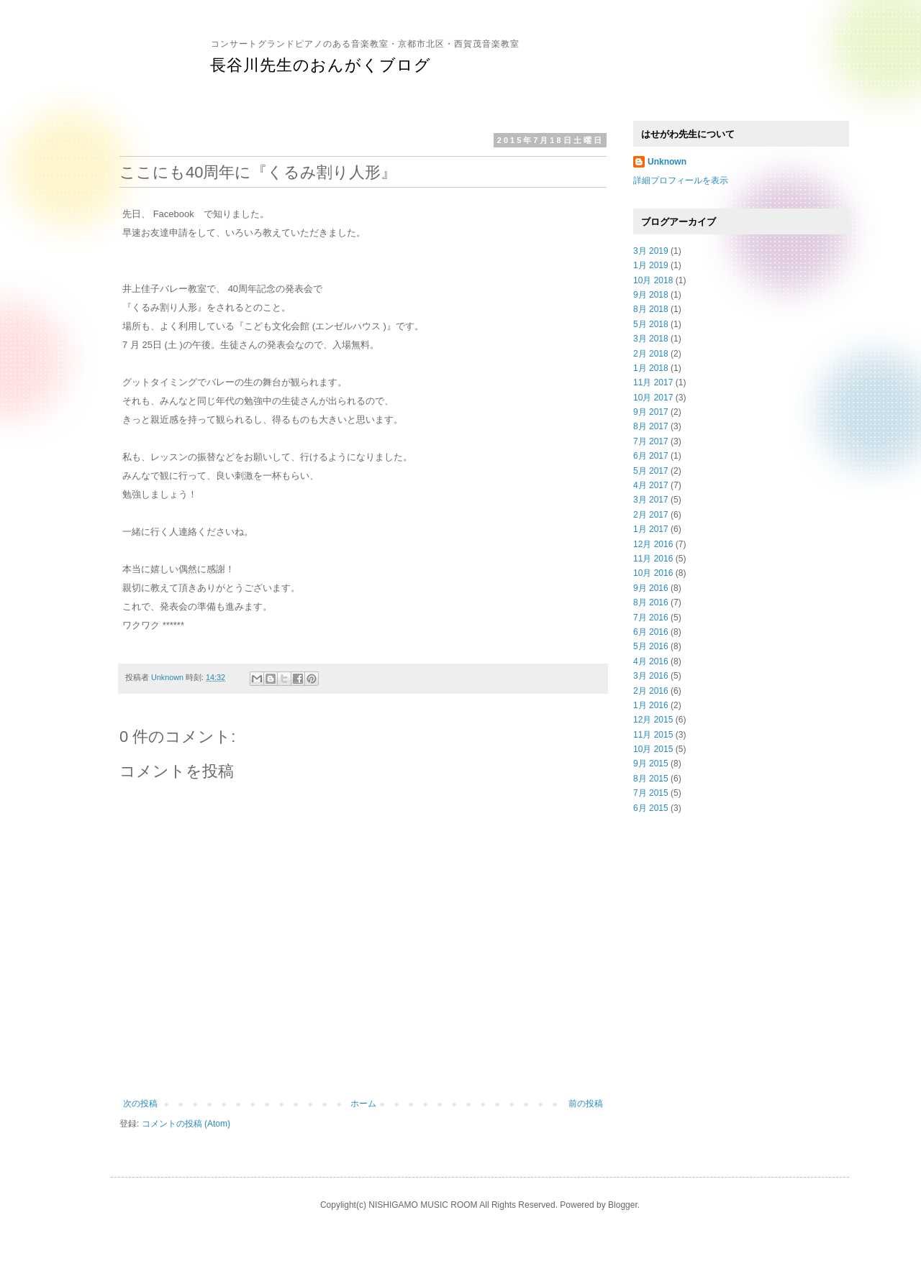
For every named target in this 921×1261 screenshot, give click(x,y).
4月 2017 (650, 485)
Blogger (623, 1205)
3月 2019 (650, 251)
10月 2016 (653, 573)
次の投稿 (140, 1104)
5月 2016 (650, 646)
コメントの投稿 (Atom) (186, 1124)
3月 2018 (650, 339)
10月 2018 (653, 280)
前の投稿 (585, 1104)
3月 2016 (650, 676)
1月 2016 (650, 705)
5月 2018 (650, 324)
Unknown (667, 162)
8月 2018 (650, 309)
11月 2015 (653, 735)
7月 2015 (650, 793)
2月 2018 (650, 354)
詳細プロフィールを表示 (680, 180)
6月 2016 (650, 632)
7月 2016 (650, 618)
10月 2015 (653, 749)
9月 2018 (650, 295)
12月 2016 (653, 544)
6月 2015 (650, 808)
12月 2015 (653, 720)
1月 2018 (650, 368)
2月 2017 (650, 515)
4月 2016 (650, 661)
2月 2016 (650, 691)
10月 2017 (653, 398)
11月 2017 (653, 382)
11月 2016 (653, 559)
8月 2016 (650, 602)
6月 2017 (650, 456)
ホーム (363, 1104)
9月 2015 (650, 763)
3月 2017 (650, 500)
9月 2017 (650, 412)
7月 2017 (650, 441)
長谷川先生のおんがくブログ (320, 65)
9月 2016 (650, 588)
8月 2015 (650, 779)
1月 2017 (650, 529)
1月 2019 (650, 265)
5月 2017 (650, 471)
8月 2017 (650, 426)
